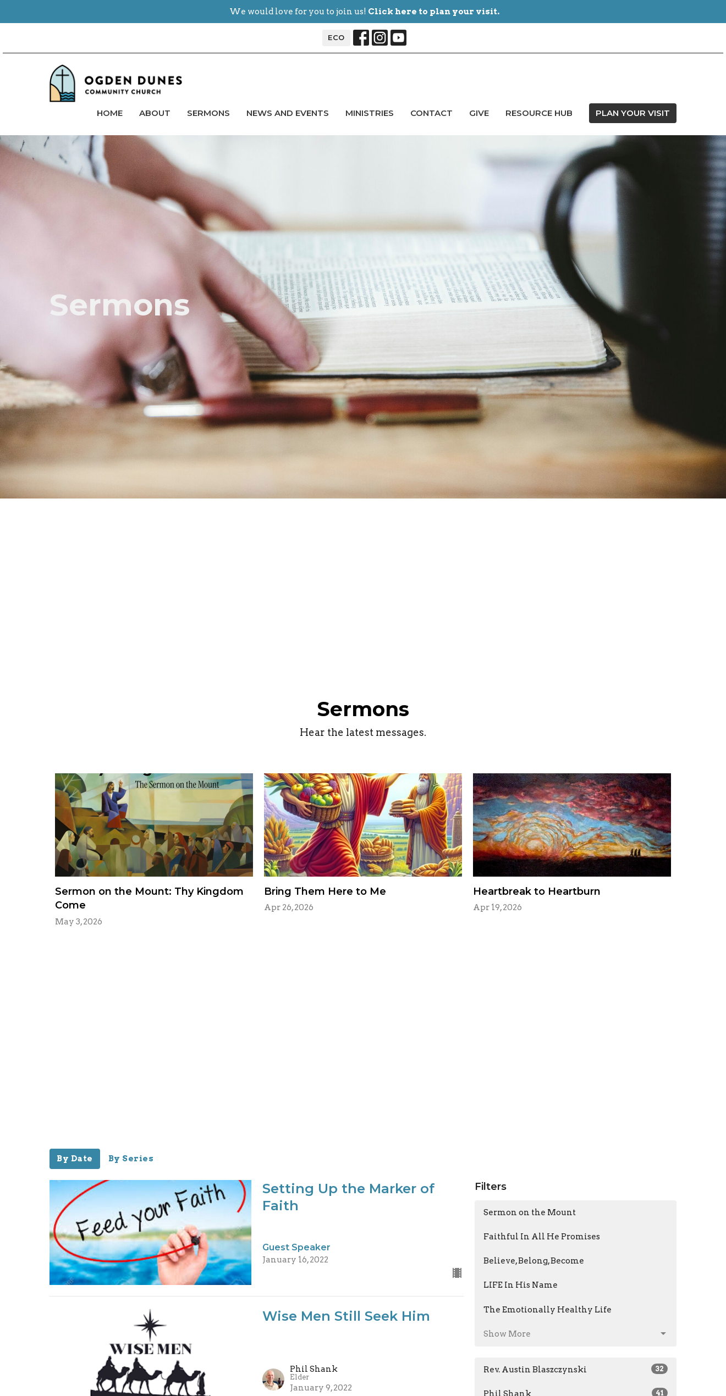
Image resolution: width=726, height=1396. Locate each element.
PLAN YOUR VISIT (633, 113)
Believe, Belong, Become (533, 1261)
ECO (336, 37)
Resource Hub (539, 113)
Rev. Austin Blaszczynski (575, 1369)
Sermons (208, 113)
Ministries (369, 113)
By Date (75, 1159)
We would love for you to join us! (364, 11)
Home (110, 113)
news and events (287, 113)
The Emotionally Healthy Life (547, 1310)
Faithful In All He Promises (541, 1237)
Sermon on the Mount (529, 1212)
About (154, 113)
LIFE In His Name (520, 1285)
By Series (131, 1159)
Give (479, 113)
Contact (431, 113)
